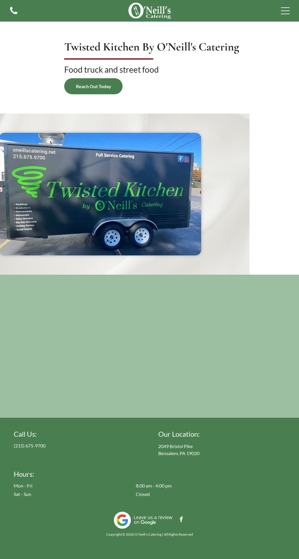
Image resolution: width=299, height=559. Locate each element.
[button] (285, 10)
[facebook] (181, 520)
